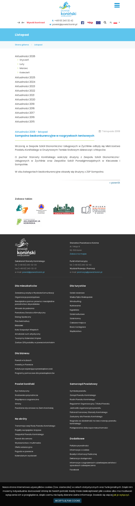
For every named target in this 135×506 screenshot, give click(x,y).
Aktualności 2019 (24, 104)
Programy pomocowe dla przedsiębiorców (35, 373)
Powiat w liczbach (23, 360)
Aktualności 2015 (25, 121)
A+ (22, 22)
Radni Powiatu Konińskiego (82, 399)
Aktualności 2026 (25, 56)
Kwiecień (25, 72)
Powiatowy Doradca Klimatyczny (30, 312)
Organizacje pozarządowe (27, 297)
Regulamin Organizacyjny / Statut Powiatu (90, 403)
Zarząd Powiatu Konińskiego (83, 395)
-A (18, 22)
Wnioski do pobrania (24, 308)
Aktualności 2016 (25, 117)
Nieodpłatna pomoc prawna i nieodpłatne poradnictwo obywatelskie (34, 302)
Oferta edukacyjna (23, 447)
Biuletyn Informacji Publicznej (83, 454)
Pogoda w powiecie (24, 451)
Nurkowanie (75, 305)
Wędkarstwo (75, 331)
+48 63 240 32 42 (64, 20)
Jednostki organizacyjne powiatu (85, 408)
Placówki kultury (22, 321)
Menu (117, 5)
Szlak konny (75, 318)
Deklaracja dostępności (81, 458)
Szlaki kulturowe (77, 314)
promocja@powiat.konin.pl (89, 272)
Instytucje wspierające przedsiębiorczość (34, 369)
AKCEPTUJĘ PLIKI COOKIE (67, 500)
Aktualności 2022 (25, 90)
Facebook (74, 469)
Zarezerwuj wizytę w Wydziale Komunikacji (34, 293)
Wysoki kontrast (36, 22)
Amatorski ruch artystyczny (27, 334)
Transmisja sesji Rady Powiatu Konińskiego (35, 426)
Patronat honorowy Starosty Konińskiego (88, 412)
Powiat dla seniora (23, 438)
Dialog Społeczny (23, 317)
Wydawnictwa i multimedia (28, 443)
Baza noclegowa (78, 327)
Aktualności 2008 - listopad (31, 132)
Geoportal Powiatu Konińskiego (29, 434)
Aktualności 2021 (24, 95)
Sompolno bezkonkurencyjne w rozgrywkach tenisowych (54, 136)
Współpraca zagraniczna (27, 399)
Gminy (18, 403)
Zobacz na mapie (78, 254)
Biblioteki (19, 325)
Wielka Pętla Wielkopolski (81, 297)
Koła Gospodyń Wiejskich (27, 329)
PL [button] (113, 22)
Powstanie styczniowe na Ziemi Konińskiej (34, 408)
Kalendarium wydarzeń (26, 455)
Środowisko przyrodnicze (26, 395)
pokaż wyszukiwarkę (105, 22)
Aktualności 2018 (25, 108)
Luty (22, 64)
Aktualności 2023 (25, 86)
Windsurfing (75, 301)
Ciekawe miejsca (78, 322)
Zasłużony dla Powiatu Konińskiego (86, 416)
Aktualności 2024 (25, 82)
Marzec (24, 68)
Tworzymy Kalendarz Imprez (28, 338)
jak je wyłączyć (121, 494)
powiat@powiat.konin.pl (64, 24)
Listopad (38, 44)
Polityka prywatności (79, 445)
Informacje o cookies (79, 450)
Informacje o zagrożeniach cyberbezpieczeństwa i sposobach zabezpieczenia (93, 464)
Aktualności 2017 (25, 113)
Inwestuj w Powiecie (24, 364)
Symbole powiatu (78, 391)
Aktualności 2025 (25, 77)
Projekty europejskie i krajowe (28, 430)
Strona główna (22, 44)
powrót (115, 182)
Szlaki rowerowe (77, 293)
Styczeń (24, 59)
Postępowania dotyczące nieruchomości (89, 427)
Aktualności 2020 (25, 99)
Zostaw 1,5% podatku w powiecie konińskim (35, 342)
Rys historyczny (22, 391)
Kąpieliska (74, 310)
